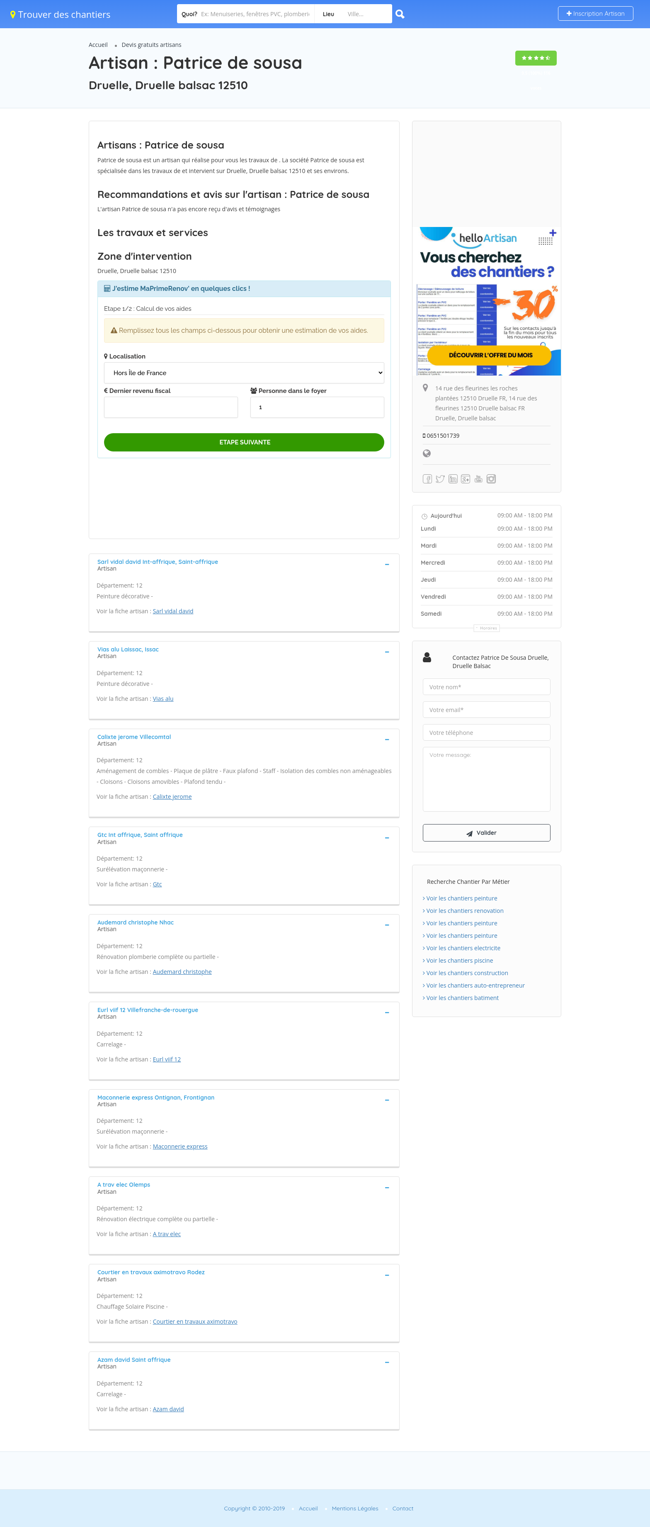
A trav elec (167, 1234)
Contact (403, 1508)
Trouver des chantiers (60, 14)
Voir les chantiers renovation (463, 911)
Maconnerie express (180, 1146)
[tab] (244, 564)
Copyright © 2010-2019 (254, 1508)
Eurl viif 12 (167, 1059)
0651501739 (441, 435)
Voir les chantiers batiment (461, 999)
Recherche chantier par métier (468, 882)
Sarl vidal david (173, 611)
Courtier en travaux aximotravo (195, 1321)
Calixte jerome (172, 796)
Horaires (488, 628)
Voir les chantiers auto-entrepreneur (474, 986)
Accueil (98, 45)
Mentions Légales (355, 1508)
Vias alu (163, 699)
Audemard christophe (182, 972)
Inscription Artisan (596, 13)
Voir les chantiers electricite (461, 949)
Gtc (157, 884)
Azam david (168, 1409)
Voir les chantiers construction (465, 974)
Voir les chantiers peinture (460, 899)
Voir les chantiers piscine (458, 961)
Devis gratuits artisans (152, 45)
